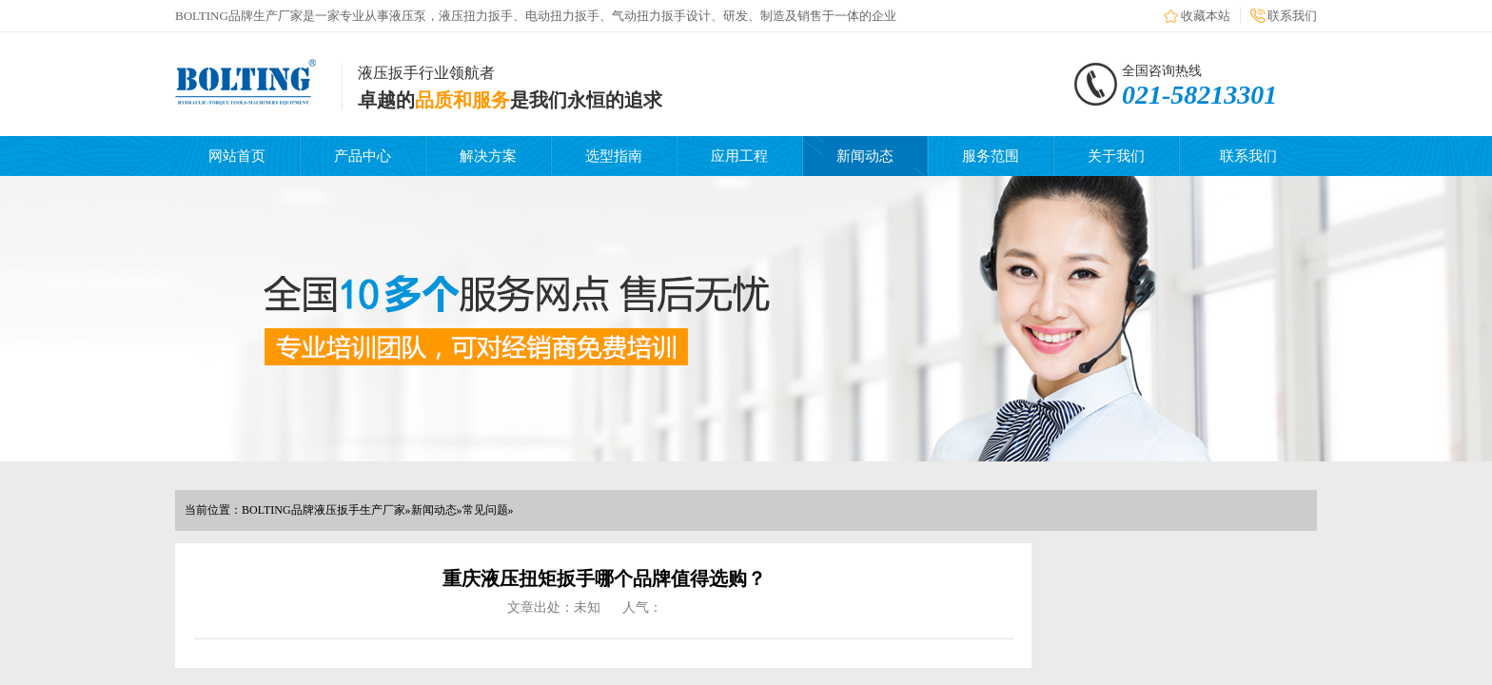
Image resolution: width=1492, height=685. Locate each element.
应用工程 (739, 156)
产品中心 (362, 156)
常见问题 (485, 510)
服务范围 (990, 156)
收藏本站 (1205, 16)
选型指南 (613, 156)
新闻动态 (864, 156)
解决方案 (488, 156)
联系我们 (1292, 16)
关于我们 (1116, 156)
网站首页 (236, 156)
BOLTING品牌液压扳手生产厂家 (323, 510)
